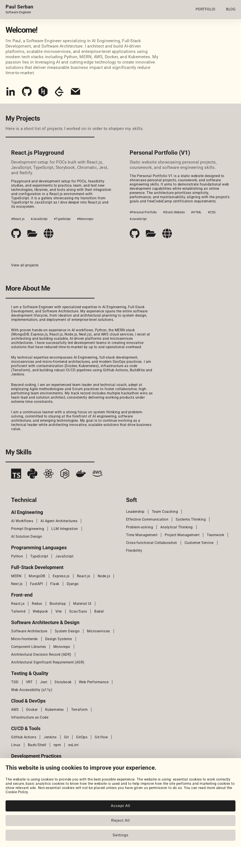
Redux (37, 603)
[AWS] (97, 475)
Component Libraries (28, 647)
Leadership (135, 511)
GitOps (81, 737)
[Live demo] (49, 233)
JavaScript (64, 556)
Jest (43, 682)
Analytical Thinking (176, 527)
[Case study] (32, 233)
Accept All (120, 806)
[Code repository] (16, 233)
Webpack (40, 611)
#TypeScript (62, 219)
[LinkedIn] (11, 93)
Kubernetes (54, 709)
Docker (32, 709)
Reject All (120, 820)
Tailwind (18, 611)
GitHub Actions (23, 737)
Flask (54, 584)
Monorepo (61, 647)
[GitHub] (27, 93)
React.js (83, 576)
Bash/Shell (37, 745)
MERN (16, 576)
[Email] (75, 93)
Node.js (104, 576)
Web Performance (94, 682)
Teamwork (215, 535)
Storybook (63, 682)
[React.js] (49, 475)
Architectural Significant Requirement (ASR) (47, 662)
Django (73, 584)
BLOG (230, 9)
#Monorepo (85, 219)
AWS (15, 709)
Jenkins (50, 737)
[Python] (32, 475)
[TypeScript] (16, 475)
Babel (99, 611)
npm (57, 745)
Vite (58, 611)
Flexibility (134, 550)
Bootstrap (58, 603)
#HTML (196, 212)
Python (17, 556)
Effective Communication (147, 519)
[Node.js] (65, 475)
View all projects (25, 265)
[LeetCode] (59, 93)
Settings (120, 835)
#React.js (17, 219)
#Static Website (174, 212)
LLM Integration (64, 529)
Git (66, 737)
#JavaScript (39, 219)
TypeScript (39, 556)
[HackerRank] (43, 93)
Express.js (61, 576)
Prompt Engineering (27, 529)
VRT (29, 682)
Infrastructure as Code (29, 717)
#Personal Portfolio (143, 212)
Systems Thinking (191, 519)
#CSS (211, 212)
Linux (15, 745)
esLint (73, 745)
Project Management (182, 535)
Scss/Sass (78, 611)
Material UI (82, 603)
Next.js (17, 584)
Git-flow (101, 737)
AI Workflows (22, 521)
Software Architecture (29, 631)
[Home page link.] (19, 9)
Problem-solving (139, 527)
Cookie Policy (17, 792)
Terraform (79, 709)
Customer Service (199, 543)
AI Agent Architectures (58, 521)
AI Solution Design (26, 536)
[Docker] (81, 475)
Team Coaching (165, 511)
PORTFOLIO (205, 9)
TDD (15, 682)
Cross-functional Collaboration (151, 543)
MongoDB (37, 576)
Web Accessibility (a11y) (31, 690)
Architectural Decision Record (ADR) (41, 654)
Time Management (142, 535)
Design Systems (58, 639)
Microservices (98, 631)
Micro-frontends (24, 639)
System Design (67, 631)
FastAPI (36, 584)
